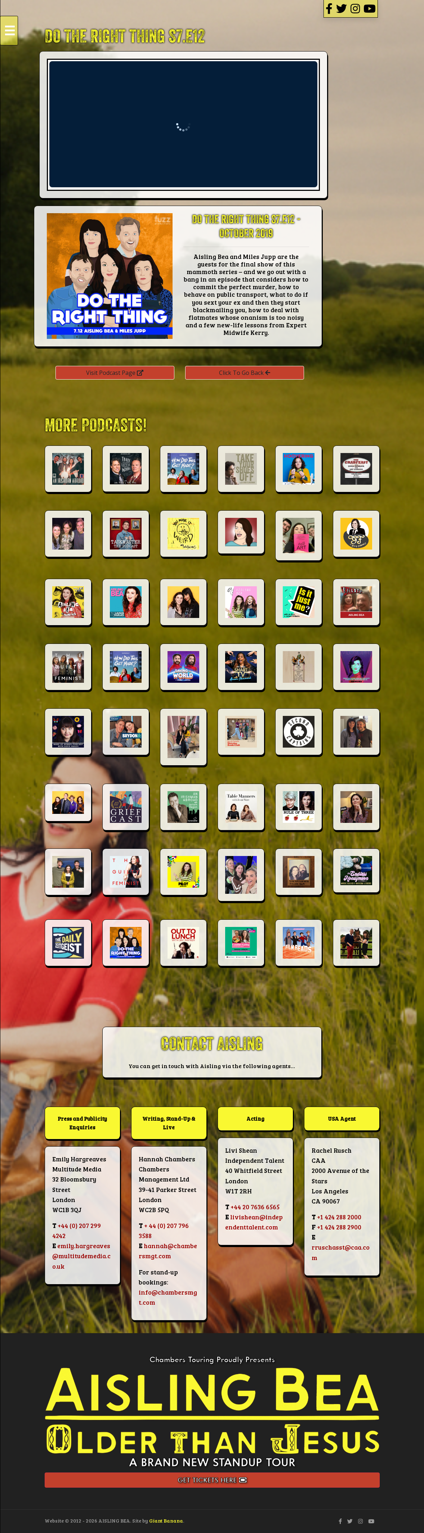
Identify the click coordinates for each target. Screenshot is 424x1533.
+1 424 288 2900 (339, 1227)
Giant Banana (166, 1520)
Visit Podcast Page (114, 372)
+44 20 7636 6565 (255, 1206)
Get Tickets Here (212, 1480)
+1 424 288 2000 (339, 1216)
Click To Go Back (244, 372)
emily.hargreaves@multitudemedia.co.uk (81, 1255)
